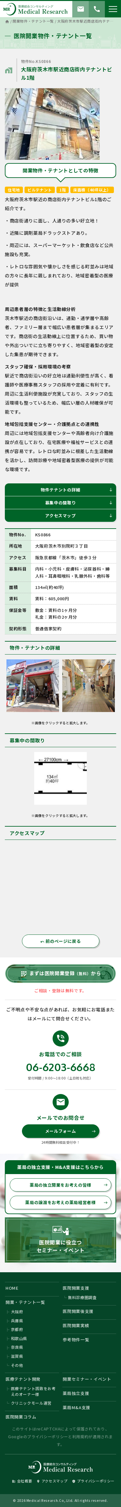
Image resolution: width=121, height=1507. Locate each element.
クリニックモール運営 (31, 1403)
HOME (12, 1288)
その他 (17, 1365)
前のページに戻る (60, 941)
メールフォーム (70, 1131)
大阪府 (17, 1311)
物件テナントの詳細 (77, 490)
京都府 (17, 1329)
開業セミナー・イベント (87, 1379)
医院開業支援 (76, 1288)
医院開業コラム (20, 1417)
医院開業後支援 (78, 1311)
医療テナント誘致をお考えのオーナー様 (33, 1391)
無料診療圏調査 (82, 1297)
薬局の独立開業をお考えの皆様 (69, 1185)
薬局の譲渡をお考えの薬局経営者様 (66, 1202)
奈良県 (17, 1347)
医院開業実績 (76, 1325)
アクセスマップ (79, 515)
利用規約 (80, 1436)
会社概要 (22, 1480)
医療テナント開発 (23, 1379)
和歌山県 (19, 1338)
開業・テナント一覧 (25, 1302)
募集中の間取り (79, 503)
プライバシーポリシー (47, 1436)
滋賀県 (17, 1356)
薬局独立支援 (76, 1393)
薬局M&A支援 (76, 1407)
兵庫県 (17, 1320)
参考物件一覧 (76, 1340)
